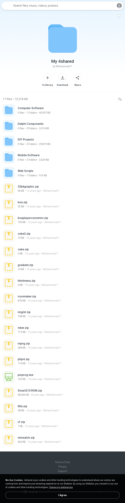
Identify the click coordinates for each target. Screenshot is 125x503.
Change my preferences (61, 487)
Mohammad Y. (64, 66)
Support (62, 471)
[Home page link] (7, 5)
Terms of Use (62, 462)
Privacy (62, 466)
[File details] (42, 189)
